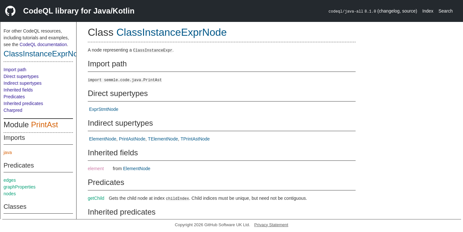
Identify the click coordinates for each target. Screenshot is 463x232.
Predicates (14, 96)
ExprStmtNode (103, 109)
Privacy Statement (271, 224)
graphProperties (20, 186)
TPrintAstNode (195, 138)
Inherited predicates (23, 103)
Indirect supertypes (22, 83)
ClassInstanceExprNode (45, 53)
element (96, 168)
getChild (96, 198)
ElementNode (102, 138)
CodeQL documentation (43, 44)
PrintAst (44, 124)
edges (10, 180)
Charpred (13, 110)
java (8, 152)
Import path (15, 69)
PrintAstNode (132, 138)
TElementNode (163, 138)
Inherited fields (18, 89)
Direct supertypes (21, 76)
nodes (10, 193)
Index (427, 11)
